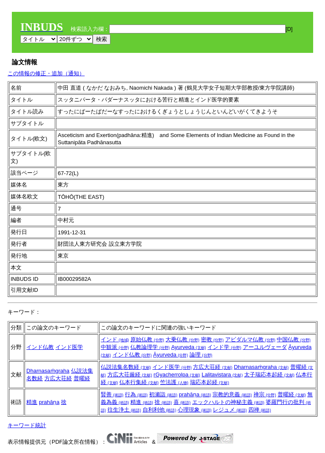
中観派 (115, 347)
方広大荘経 (58, 378)
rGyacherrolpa (177, 374)
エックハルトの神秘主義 (228, 402)
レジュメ (230, 409)
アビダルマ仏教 (250, 339)
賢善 (112, 394)
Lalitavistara (221, 374)
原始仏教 (147, 339)
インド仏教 (40, 347)
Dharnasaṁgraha (47, 371)
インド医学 (69, 347)
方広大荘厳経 (129, 374)
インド (115, 339)
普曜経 (82, 378)
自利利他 (159, 409)
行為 (136, 394)
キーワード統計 (27, 425)
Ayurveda (188, 347)
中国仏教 (294, 339)
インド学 (224, 347)
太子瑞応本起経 (269, 374)
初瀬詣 (163, 394)
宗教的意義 (232, 394)
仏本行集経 (139, 382)
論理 (201, 354)
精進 (31, 402)
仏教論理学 (150, 347)
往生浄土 (124, 409)
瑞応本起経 (209, 382)
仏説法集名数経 (126, 367)
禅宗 (264, 394)
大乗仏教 (182, 339)
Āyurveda (170, 354)
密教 (212, 339)
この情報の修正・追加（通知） (46, 73)
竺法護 (174, 382)
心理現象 (195, 409)
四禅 (259, 409)
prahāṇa (49, 402)
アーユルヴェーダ (265, 347)
